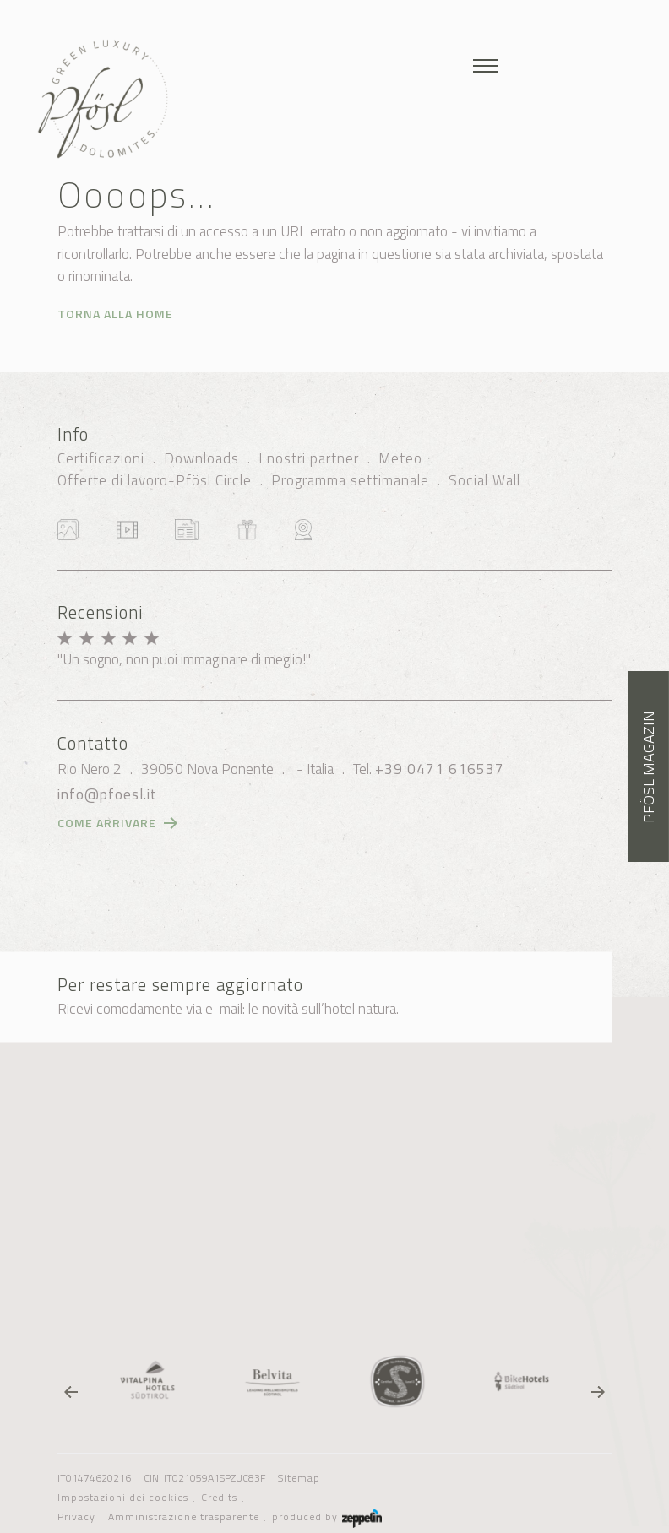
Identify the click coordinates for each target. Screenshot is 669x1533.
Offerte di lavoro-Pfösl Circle (154, 480)
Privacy (76, 1517)
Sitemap (299, 1478)
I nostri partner (308, 458)
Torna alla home (115, 313)
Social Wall (484, 480)
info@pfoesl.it (107, 794)
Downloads (201, 458)
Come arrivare (106, 823)
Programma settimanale (350, 480)
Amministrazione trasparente (183, 1517)
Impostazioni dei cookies (122, 1497)
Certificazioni (100, 458)
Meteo (400, 458)
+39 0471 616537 (439, 768)
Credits (219, 1497)
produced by (327, 1517)
